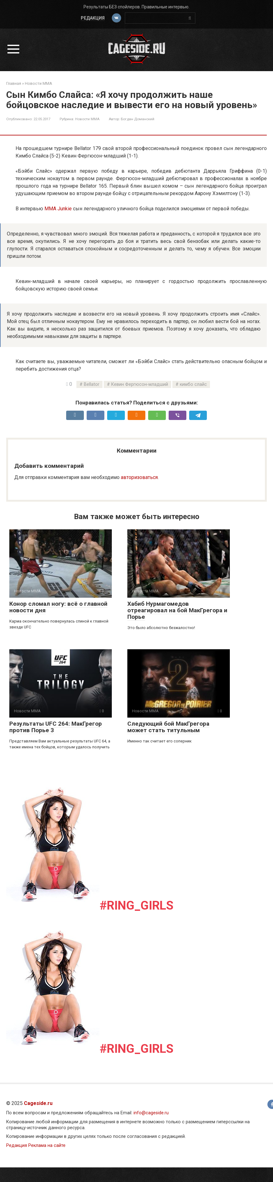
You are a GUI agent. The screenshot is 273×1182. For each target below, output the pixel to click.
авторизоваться (139, 477)
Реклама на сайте (47, 1145)
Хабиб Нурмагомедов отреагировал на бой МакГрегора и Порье (177, 610)
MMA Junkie (58, 209)
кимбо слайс (193, 384)
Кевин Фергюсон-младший (139, 384)
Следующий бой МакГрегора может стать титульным (168, 727)
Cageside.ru (38, 1103)
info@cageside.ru (151, 1113)
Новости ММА (87, 119)
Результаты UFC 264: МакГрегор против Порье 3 (55, 727)
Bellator (91, 384)
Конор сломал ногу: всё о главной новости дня (58, 607)
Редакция (92, 18)
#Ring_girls (136, 905)
